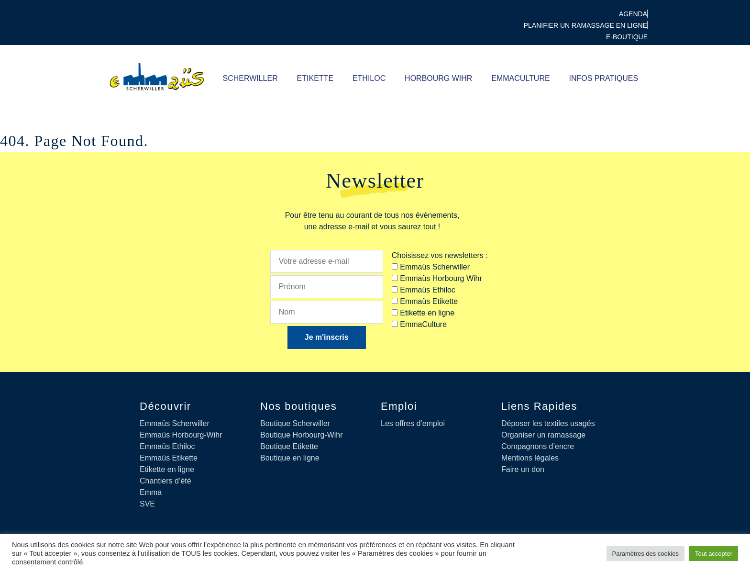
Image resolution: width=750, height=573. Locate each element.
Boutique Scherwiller (295, 423)
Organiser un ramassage (543, 435)
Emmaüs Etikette (169, 458)
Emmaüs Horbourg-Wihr (181, 435)
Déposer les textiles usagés (548, 423)
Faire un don (522, 469)
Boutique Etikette (289, 446)
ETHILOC (368, 78)
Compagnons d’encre (537, 446)
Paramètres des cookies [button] (645, 553)
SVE (147, 504)
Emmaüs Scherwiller (175, 423)
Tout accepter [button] (713, 553)
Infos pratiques (603, 78)
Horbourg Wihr (438, 78)
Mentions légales (530, 458)
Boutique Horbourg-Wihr (301, 435)
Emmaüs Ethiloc (167, 446)
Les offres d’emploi (413, 423)
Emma (151, 492)
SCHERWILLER (249, 78)
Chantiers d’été (165, 481)
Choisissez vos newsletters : (440, 255)
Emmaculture (520, 78)
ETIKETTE (315, 78)
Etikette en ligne (167, 469)
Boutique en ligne (290, 458)
